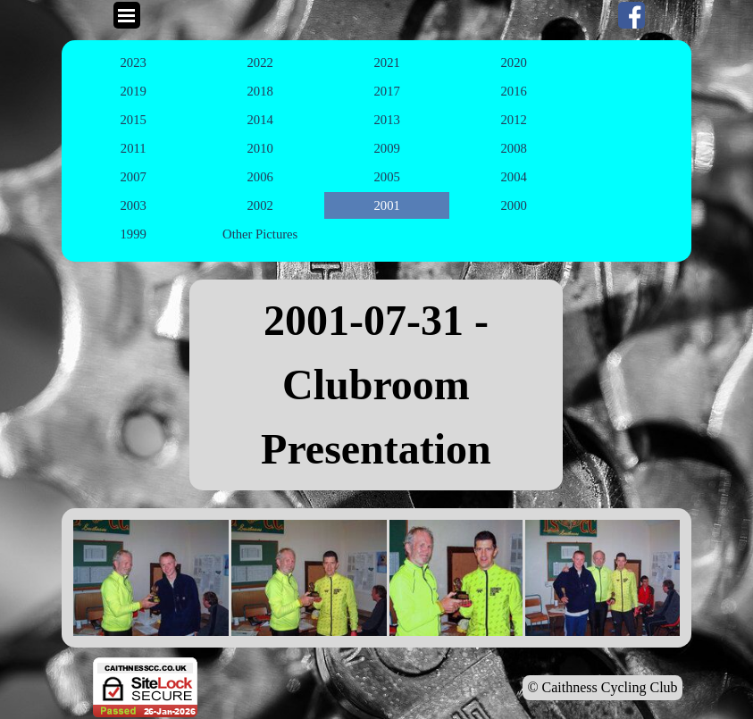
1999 (133, 234)
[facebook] (631, 15)
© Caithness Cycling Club (602, 687)
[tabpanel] (376, 384)
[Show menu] (126, 15)
